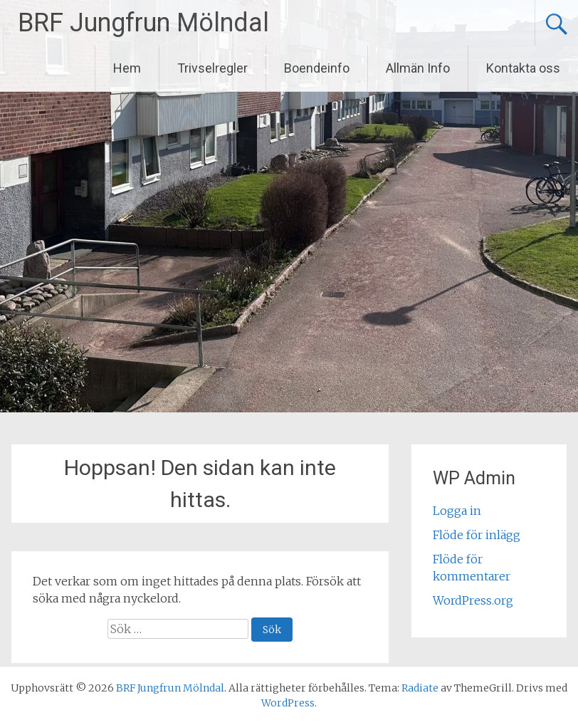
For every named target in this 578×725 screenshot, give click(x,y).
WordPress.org (473, 600)
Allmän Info (418, 68)
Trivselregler (212, 68)
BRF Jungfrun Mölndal (143, 23)
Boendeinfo (317, 68)
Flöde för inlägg (476, 535)
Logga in (457, 511)
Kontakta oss (523, 68)
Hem (127, 68)
